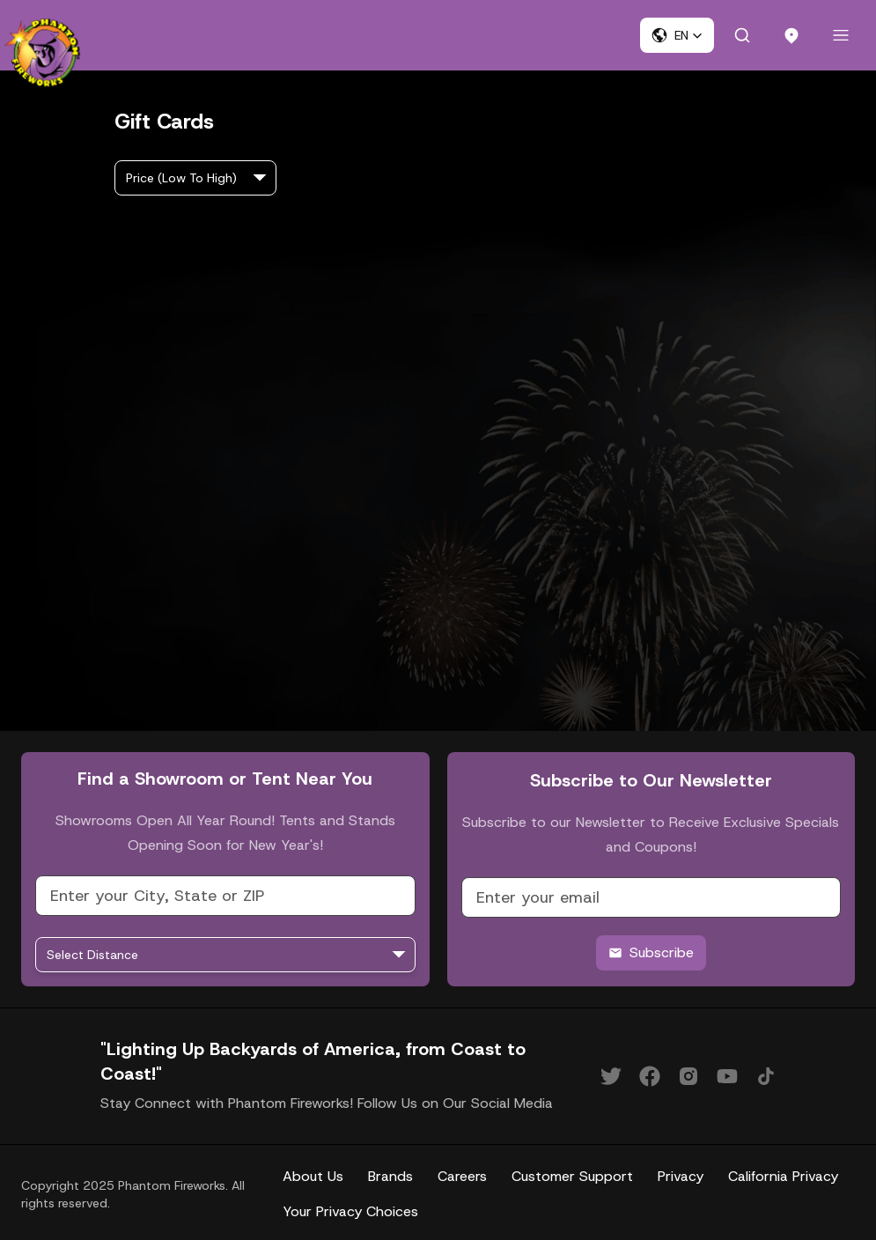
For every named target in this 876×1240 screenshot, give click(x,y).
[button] (677, 35)
